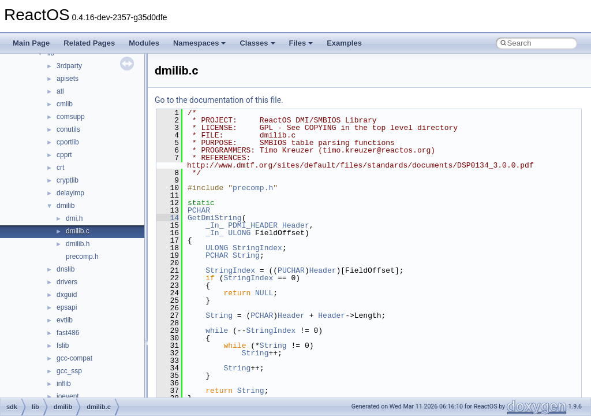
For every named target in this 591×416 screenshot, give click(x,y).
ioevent (68, 396)
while (216, 330)
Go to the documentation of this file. (219, 100)
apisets (67, 79)
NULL (264, 293)
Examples (344, 43)
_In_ (214, 225)
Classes (257, 43)
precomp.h (82, 256)
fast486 (68, 333)
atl (60, 91)
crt (60, 168)
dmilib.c (77, 231)
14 (167, 218)
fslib (63, 345)
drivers (67, 282)
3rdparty (69, 66)
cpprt (64, 155)
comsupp (71, 117)
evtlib (65, 320)
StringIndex (257, 248)
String (246, 255)
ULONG (239, 233)
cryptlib (67, 180)
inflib (64, 384)
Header (295, 225)
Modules (144, 43)
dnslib (65, 269)
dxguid (67, 295)
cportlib (68, 142)
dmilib (65, 206)
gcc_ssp (69, 371)
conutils (68, 129)
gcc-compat (74, 358)
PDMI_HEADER (253, 225)
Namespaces (199, 43)
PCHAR (199, 210)
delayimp (70, 193)
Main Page (31, 43)
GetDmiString (215, 218)
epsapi (67, 307)
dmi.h (74, 218)
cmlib (65, 104)
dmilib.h (77, 244)
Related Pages (89, 43)
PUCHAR (291, 270)
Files (301, 43)
